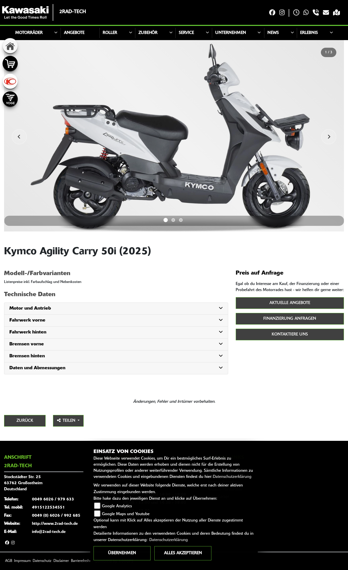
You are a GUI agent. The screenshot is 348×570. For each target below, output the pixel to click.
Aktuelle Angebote (289, 303)
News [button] (273, 33)
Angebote (74, 33)
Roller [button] (110, 33)
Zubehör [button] (147, 33)
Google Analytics (117, 506)
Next (328, 136)
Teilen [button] (67, 420)
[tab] (116, 309)
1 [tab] (165, 220)
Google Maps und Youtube (126, 514)
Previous (19, 136)
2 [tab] (173, 220)
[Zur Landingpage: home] (10, 45)
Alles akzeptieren (183, 553)
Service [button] (186, 33)
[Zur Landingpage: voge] (10, 99)
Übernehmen (122, 553)
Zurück (24, 421)
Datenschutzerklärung (232, 477)
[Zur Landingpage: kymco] (10, 81)
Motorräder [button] (29, 33)
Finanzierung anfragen (289, 319)
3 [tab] (181, 220)
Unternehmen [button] (230, 33)
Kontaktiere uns (290, 334)
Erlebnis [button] (309, 33)
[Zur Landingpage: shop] (10, 63)
